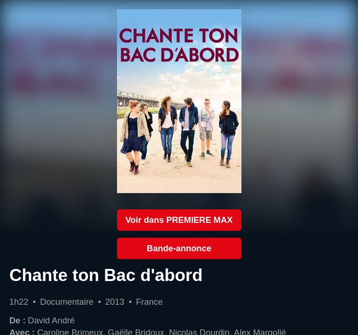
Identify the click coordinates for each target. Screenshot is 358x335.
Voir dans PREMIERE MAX (179, 220)
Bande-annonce (179, 248)
